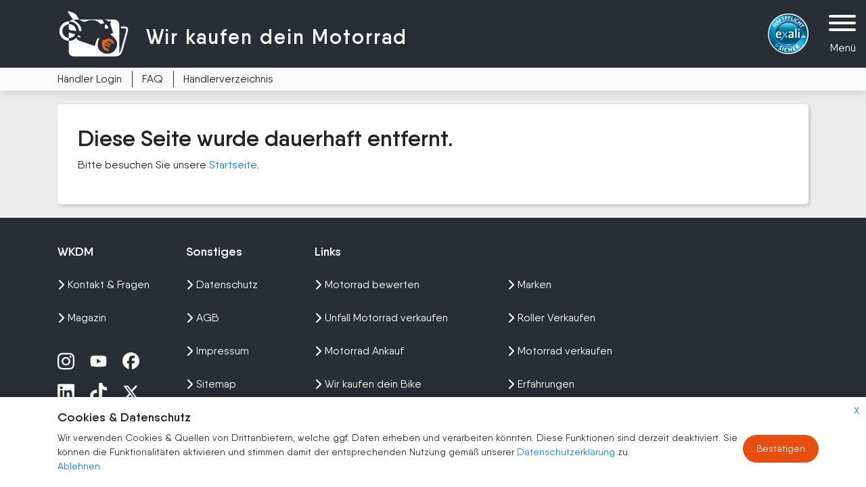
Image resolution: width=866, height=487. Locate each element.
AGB (202, 317)
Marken (529, 284)
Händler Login (90, 78)
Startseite (233, 164)
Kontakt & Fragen (104, 284)
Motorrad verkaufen (559, 350)
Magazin (82, 317)
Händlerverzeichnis (228, 78)
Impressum (217, 350)
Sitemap (211, 383)
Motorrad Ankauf (359, 350)
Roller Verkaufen (551, 317)
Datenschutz (222, 284)
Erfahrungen (540, 383)
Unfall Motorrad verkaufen (381, 317)
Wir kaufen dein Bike (368, 383)
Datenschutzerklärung (567, 451)
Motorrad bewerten (367, 284)
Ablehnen (79, 466)
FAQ (152, 78)
